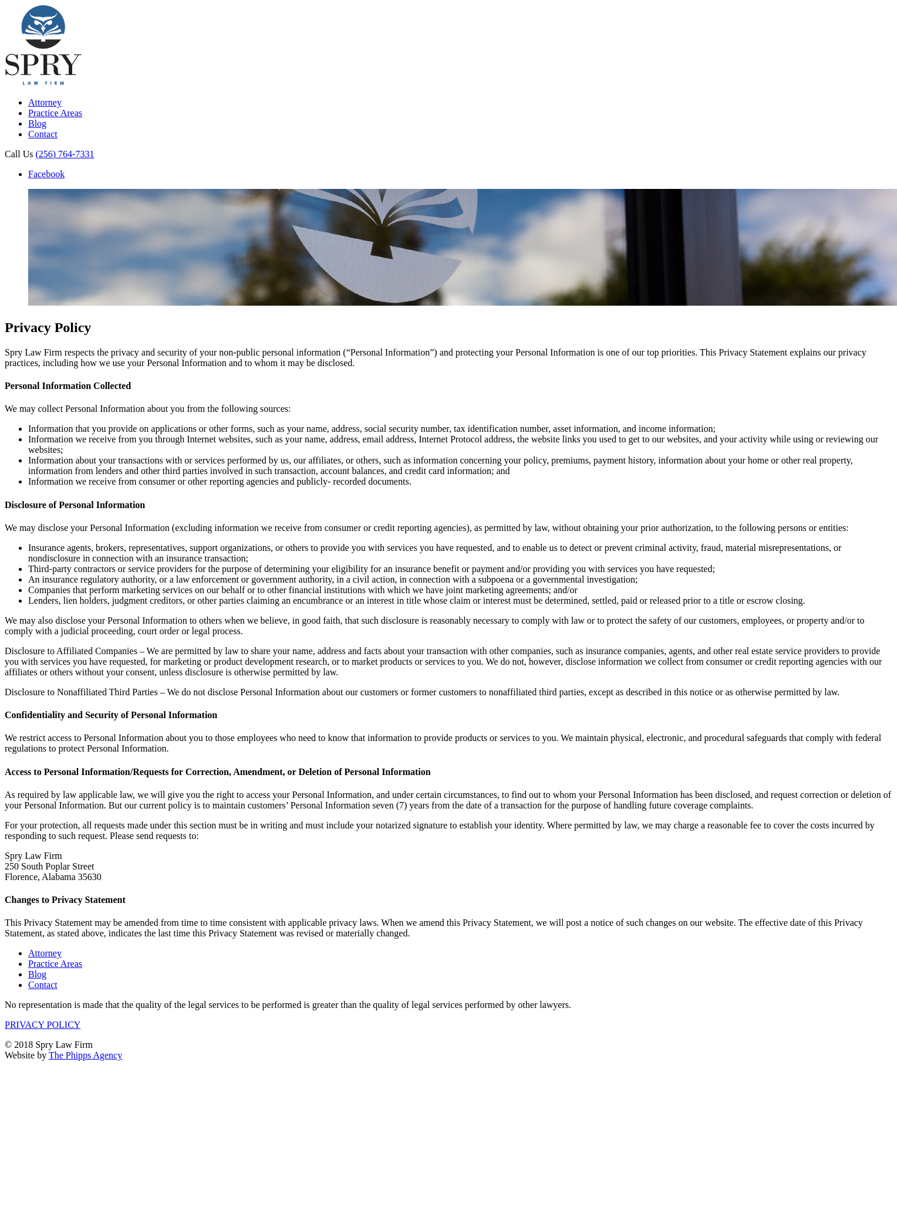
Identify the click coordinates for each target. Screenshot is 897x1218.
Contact (43, 134)
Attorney (45, 102)
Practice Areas (55, 113)
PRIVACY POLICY (42, 1025)
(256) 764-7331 (64, 154)
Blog (37, 123)
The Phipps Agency (85, 1055)
